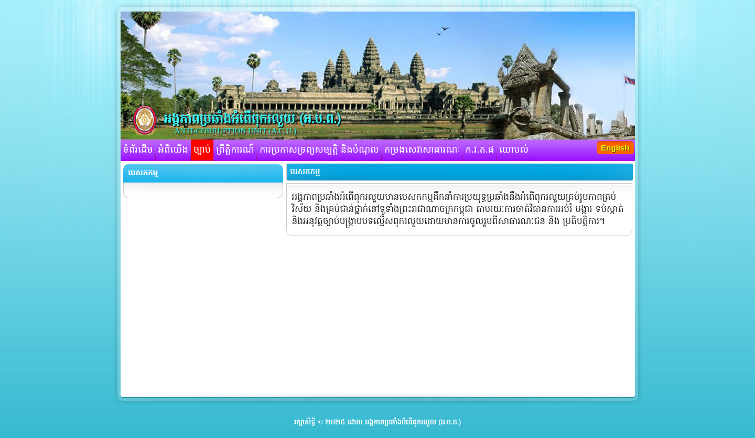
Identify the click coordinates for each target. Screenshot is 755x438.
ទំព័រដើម (138, 150)
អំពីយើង (173, 150)
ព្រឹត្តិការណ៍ (235, 150)
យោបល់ (513, 150)
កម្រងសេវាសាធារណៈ (422, 150)
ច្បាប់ (202, 150)
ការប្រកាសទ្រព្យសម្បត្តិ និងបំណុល (319, 150)
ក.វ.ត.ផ (480, 150)
